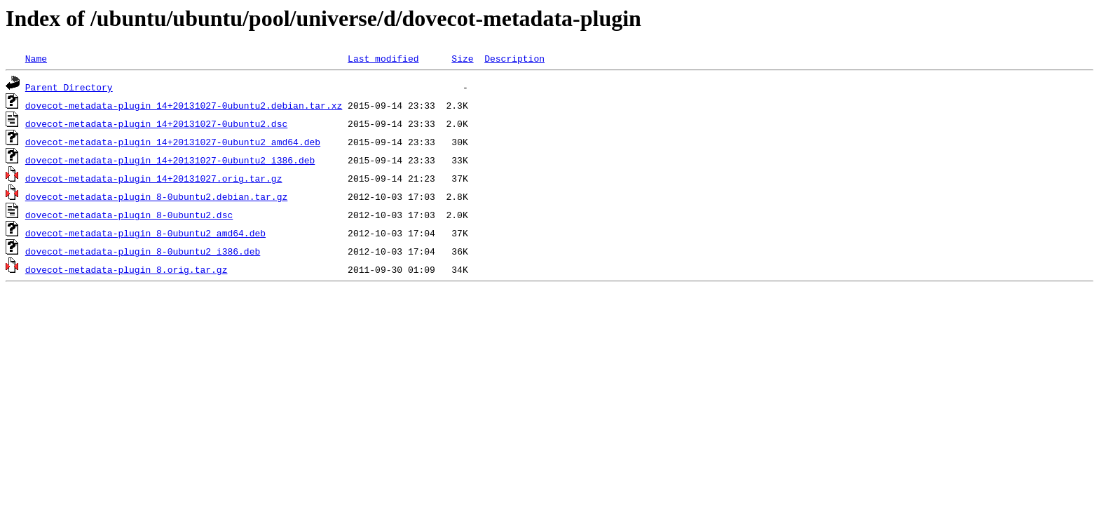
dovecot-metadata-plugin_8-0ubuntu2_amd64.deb (145, 233)
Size (462, 58)
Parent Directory (69, 87)
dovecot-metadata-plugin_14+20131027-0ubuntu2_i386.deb (170, 160)
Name (36, 58)
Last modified (383, 58)
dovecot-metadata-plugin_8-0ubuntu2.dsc (129, 214)
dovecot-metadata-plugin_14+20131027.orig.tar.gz (153, 178)
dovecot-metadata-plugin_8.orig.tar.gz (126, 269)
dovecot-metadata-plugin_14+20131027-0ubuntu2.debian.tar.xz (183, 105)
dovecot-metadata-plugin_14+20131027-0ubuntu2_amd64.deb (172, 141)
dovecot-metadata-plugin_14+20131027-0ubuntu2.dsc (156, 123)
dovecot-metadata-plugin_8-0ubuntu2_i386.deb (142, 251)
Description (514, 58)
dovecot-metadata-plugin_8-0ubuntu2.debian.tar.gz (156, 196)
